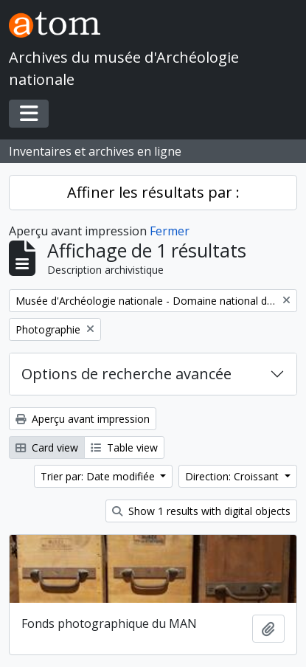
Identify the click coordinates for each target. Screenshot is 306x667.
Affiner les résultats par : (153, 192)
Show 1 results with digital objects (201, 511)
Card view (46, 447)
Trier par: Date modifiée (99, 476)
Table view (124, 447)
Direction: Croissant (233, 476)
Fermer (169, 231)
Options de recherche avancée (126, 374)
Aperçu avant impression (82, 419)
